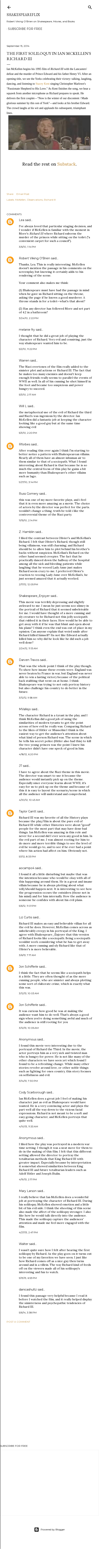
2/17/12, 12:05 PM (28, 584)
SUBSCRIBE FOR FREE (25, 29)
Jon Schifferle (28, 966)
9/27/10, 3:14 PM (28, 482)
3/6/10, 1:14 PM (27, 246)
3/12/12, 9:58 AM (28, 697)
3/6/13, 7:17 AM (27, 955)
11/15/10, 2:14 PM (28, 520)
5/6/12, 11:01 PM (27, 905)
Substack (66, 164)
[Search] (89, 6)
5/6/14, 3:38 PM (28, 1312)
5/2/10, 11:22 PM (28, 348)
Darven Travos (29, 660)
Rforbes (24, 444)
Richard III (50, 199)
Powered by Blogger (49, 1529)
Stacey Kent (43, 83)
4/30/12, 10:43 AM (29, 799)
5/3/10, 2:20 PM (28, 432)
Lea (21, 220)
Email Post (22, 193)
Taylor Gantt (27, 811)
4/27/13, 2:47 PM (28, 1232)
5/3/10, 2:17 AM (27, 394)
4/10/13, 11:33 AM (28, 1126)
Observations (35, 199)
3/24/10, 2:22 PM (28, 318)
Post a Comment (18, 1321)
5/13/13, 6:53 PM (28, 1277)
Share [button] (10, 193)
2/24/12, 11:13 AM (28, 648)
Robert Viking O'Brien (34, 258)
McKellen (20, 199)
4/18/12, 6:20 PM (28, 754)
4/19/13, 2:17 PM (28, 1179)
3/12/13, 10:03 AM (29, 993)
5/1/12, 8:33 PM (27, 856)
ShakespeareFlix (23, 14)
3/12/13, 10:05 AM (29, 1027)
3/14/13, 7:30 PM (28, 1080)
